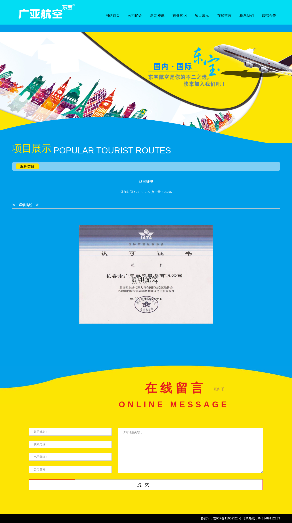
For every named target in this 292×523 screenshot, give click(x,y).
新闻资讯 (157, 15)
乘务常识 (179, 15)
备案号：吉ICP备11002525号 (221, 518)
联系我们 (246, 15)
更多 (217, 389)
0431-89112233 (269, 518)
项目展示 (202, 15)
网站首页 (112, 15)
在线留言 (224, 15)
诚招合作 (269, 15)
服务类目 (27, 166)
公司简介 (135, 15)
